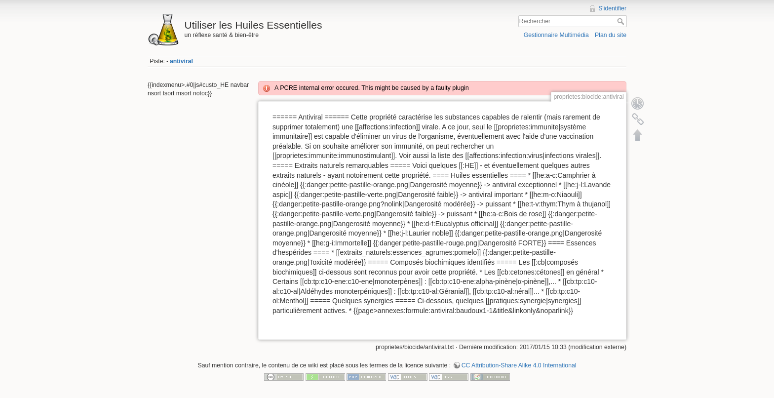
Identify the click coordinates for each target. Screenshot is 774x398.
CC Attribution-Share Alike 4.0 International (519, 365)
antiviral (181, 61)
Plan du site (610, 35)
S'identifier (612, 8)
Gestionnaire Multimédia (556, 35)
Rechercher (621, 21)
